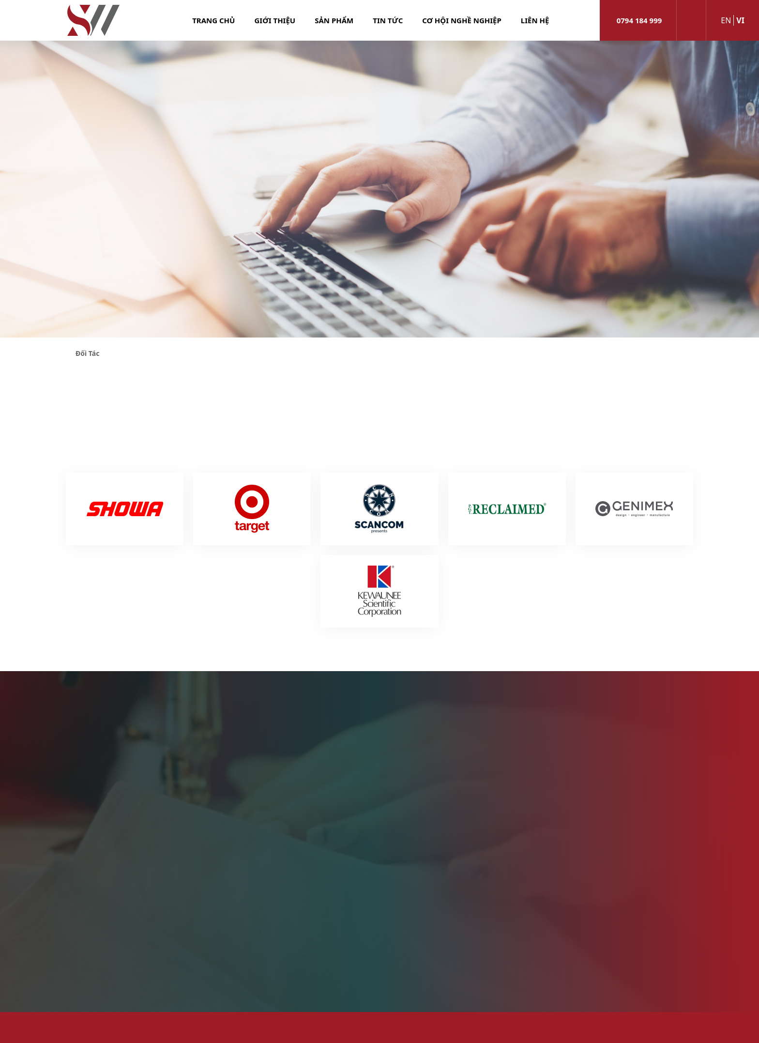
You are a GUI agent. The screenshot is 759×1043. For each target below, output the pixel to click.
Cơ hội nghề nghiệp (461, 20)
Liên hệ (535, 20)
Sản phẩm (334, 20)
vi (740, 20)
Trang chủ (213, 20)
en (726, 20)
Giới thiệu (274, 20)
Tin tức (388, 20)
